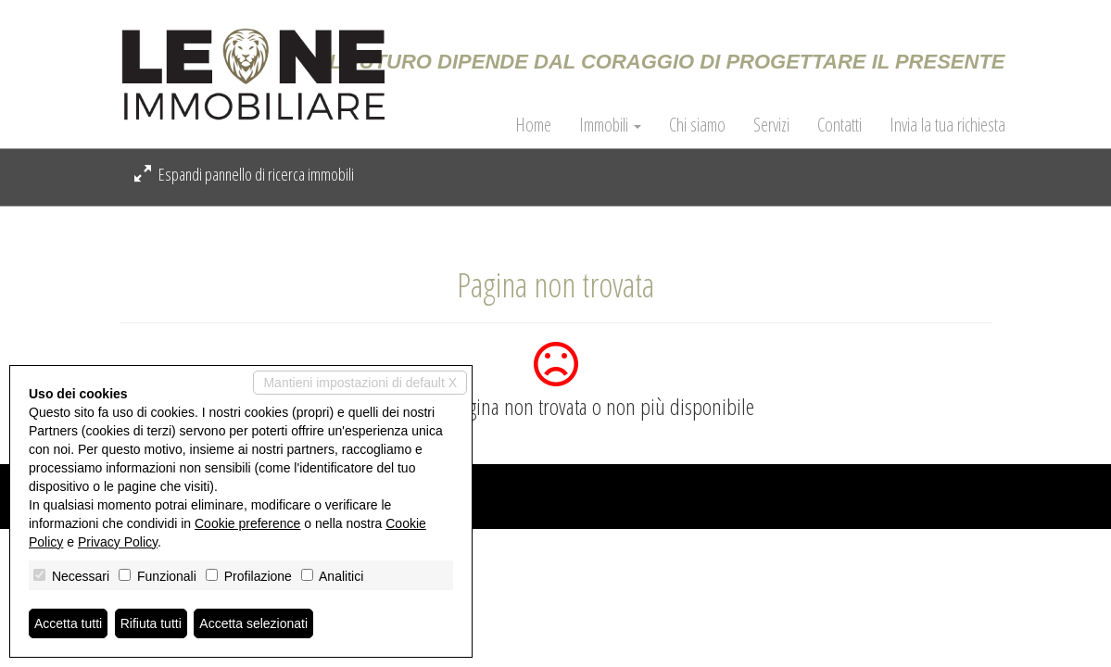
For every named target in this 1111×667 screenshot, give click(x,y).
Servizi (771, 125)
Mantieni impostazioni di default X (360, 382)
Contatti (839, 125)
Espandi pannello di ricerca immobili (244, 174)
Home (533, 125)
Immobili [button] (610, 125)
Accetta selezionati (253, 623)
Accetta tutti (68, 623)
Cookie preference (247, 523)
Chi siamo (697, 125)
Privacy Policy (118, 542)
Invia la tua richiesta (947, 125)
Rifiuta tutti (151, 623)
